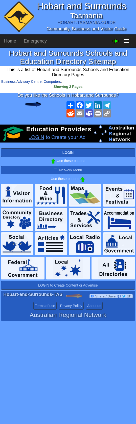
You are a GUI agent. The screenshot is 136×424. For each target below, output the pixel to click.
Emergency (35, 41)
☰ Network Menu (68, 170)
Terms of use (45, 306)
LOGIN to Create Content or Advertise (68, 285)
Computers (52, 81)
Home (10, 41)
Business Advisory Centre (21, 81)
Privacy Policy (71, 306)
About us (94, 306)
